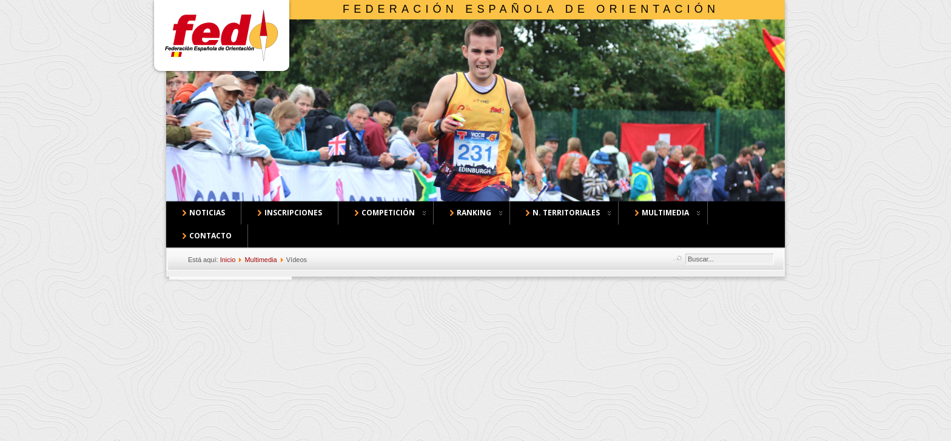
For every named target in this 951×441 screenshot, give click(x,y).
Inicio (228, 259)
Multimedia (260, 259)
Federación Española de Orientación (531, 9)
